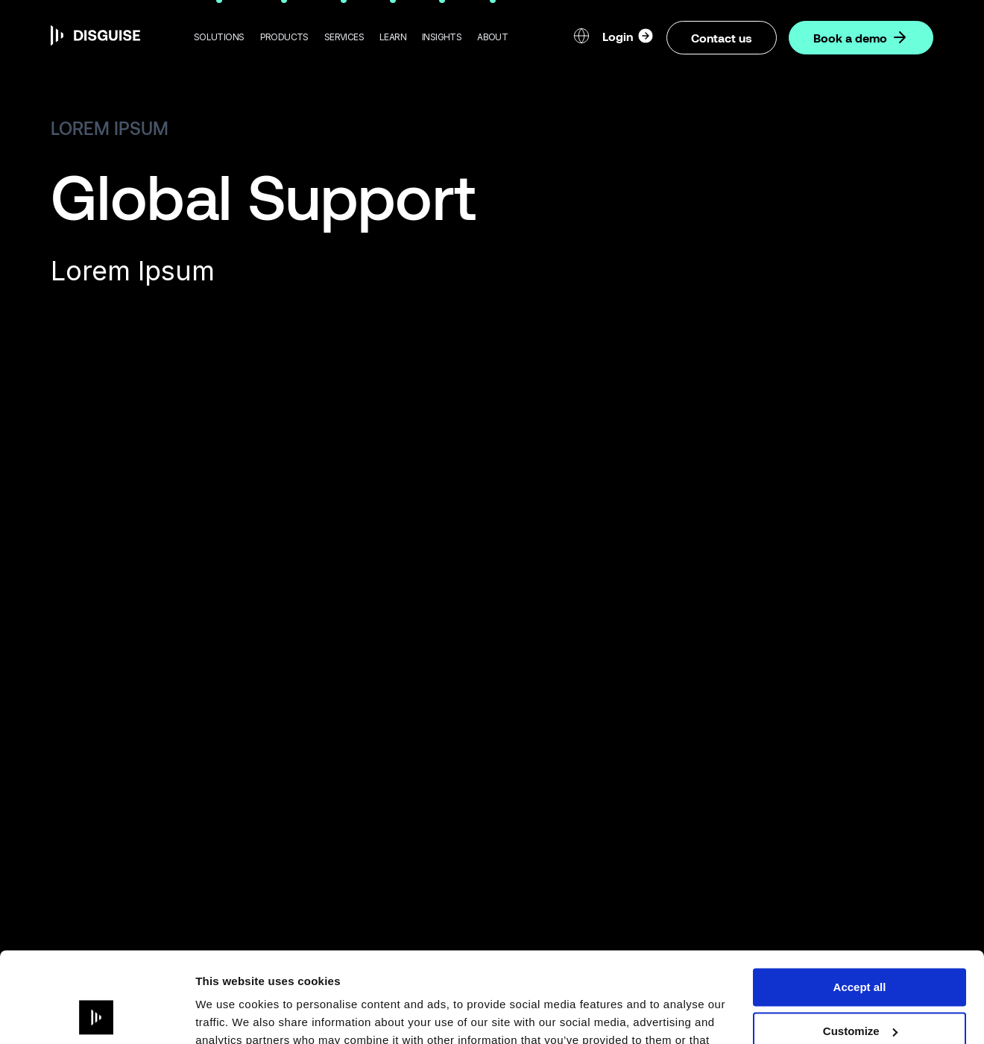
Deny (860, 990)
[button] (219, 37)
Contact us (721, 38)
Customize (860, 946)
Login (628, 36)
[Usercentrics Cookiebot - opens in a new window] (96, 1015)
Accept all (859, 902)
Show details (230, 1014)
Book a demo (861, 37)
